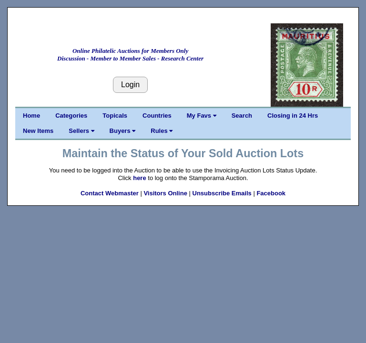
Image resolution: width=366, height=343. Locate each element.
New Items (38, 130)
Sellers (81, 130)
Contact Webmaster (110, 193)
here (139, 178)
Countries (157, 115)
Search (242, 115)
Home (31, 115)
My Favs (201, 115)
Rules (162, 130)
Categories (71, 115)
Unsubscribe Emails (222, 193)
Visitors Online (165, 193)
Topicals (114, 115)
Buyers (123, 130)
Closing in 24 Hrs (292, 115)
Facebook (270, 193)
